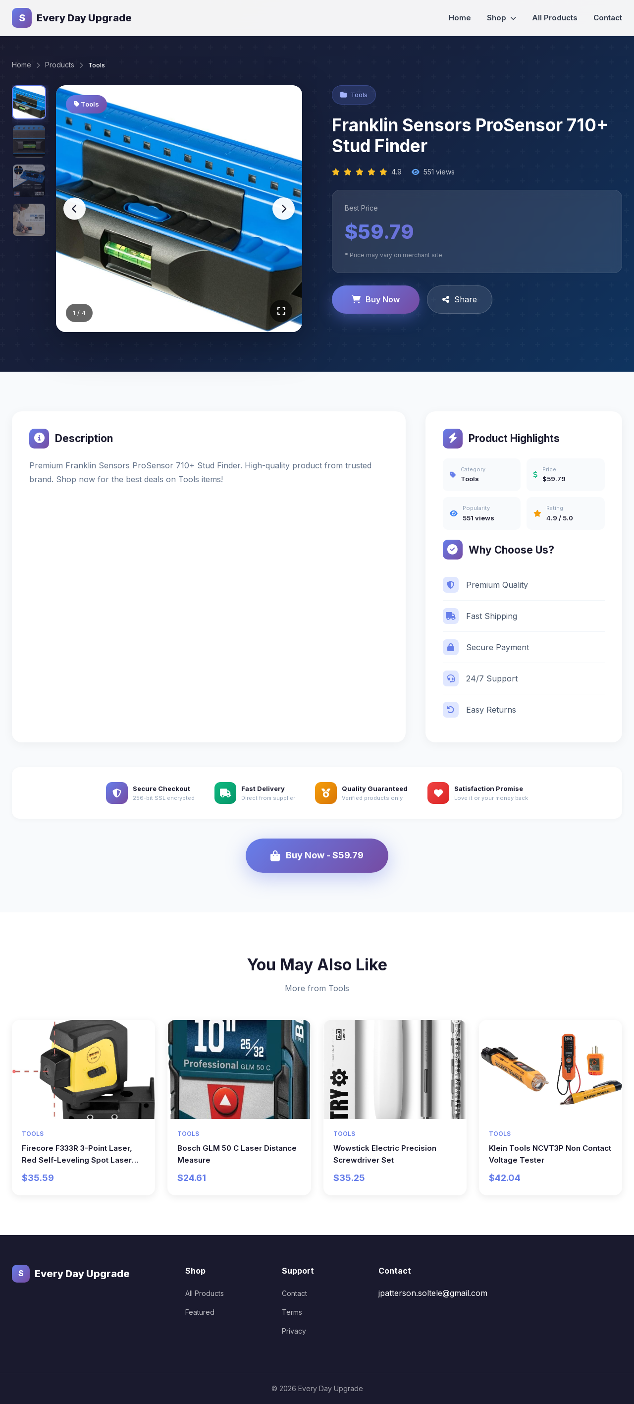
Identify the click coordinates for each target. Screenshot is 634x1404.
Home (460, 17)
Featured (199, 1311)
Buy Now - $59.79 (317, 854)
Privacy (294, 1330)
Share (459, 299)
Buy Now (376, 299)
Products (59, 64)
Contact (607, 17)
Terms (292, 1311)
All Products (555, 17)
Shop (501, 17)
